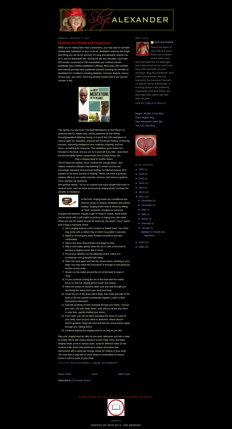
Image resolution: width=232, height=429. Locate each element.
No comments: (110, 363)
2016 (142, 174)
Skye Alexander (163, 42)
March (145, 218)
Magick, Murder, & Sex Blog (149, 113)
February (146, 223)
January (146, 228)
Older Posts (124, 374)
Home (95, 374)
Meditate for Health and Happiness (84, 43)
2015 (142, 178)
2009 (142, 247)
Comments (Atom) (81, 380)
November (147, 205)
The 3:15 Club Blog (145, 125)
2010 (142, 242)
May (144, 209)
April (144, 214)
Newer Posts (64, 374)
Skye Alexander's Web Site (149, 121)
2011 (142, 196)
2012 (142, 192)
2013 (142, 187)
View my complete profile (150, 103)
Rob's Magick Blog (144, 117)
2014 (142, 183)
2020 (142, 169)
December (147, 200)
